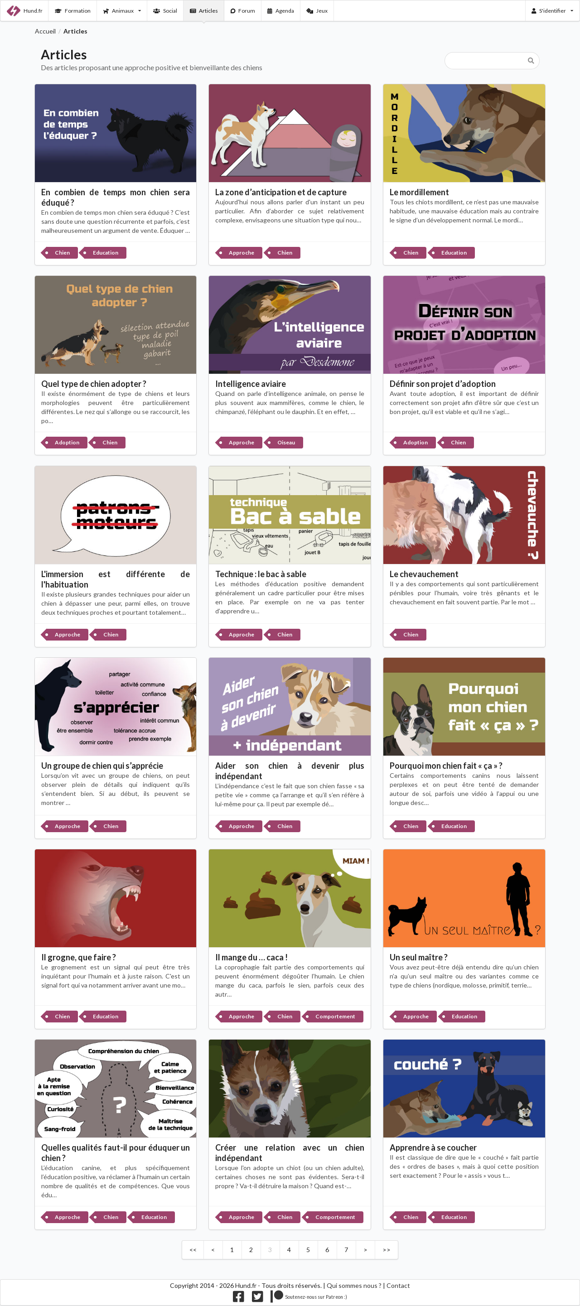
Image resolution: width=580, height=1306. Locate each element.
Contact (398, 1285)
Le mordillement (419, 192)
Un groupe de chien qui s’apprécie (102, 766)
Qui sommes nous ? (354, 1285)
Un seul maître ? (419, 957)
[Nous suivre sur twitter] (257, 1299)
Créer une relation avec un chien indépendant (289, 1152)
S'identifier (553, 10)
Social (165, 10)
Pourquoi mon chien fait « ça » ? (446, 766)
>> (386, 1249)
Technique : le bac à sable (260, 574)
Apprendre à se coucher (433, 1147)
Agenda (280, 10)
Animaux (122, 10)
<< (193, 1249)
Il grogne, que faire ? (78, 957)
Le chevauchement (424, 574)
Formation (73, 10)
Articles (204, 10)
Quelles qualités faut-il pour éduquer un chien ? (115, 1152)
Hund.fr (25, 11)
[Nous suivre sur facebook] (238, 1299)
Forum (243, 10)
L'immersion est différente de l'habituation (115, 579)
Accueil (45, 31)
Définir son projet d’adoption (443, 384)
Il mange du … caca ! (251, 957)
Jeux (317, 10)
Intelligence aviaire (250, 384)
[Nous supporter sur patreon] (309, 1299)
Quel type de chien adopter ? (93, 384)
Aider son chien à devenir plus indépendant (289, 771)
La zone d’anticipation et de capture (281, 192)
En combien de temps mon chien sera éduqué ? (115, 197)
